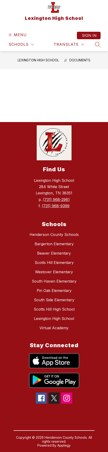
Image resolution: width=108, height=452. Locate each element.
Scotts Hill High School (54, 309)
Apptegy (64, 445)
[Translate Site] (68, 44)
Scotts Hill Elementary (54, 262)
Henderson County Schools (54, 234)
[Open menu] (17, 35)
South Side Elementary (54, 300)
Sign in (89, 35)
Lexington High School (38, 60)
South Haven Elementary (54, 281)
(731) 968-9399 (55, 205)
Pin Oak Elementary (54, 290)
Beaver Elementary (54, 253)
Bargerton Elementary (54, 244)
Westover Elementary (54, 272)
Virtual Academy (54, 328)
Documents (79, 60)
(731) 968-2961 (56, 199)
